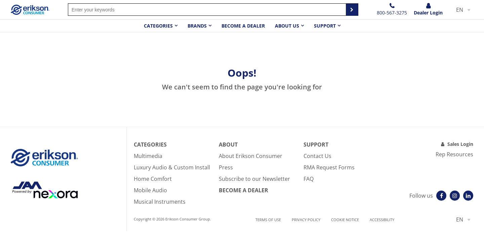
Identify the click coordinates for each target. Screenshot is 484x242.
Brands (197, 26)
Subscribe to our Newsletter (254, 179)
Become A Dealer (243, 190)
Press (226, 167)
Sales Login (460, 144)
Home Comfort (153, 179)
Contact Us (317, 156)
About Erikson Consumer (250, 156)
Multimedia (148, 156)
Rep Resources (454, 154)
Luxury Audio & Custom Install (172, 167)
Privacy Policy (306, 219)
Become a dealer (243, 26)
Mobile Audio (150, 190)
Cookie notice (345, 219)
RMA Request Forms (329, 167)
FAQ (309, 179)
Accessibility (382, 219)
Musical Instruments (160, 201)
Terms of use (268, 219)
